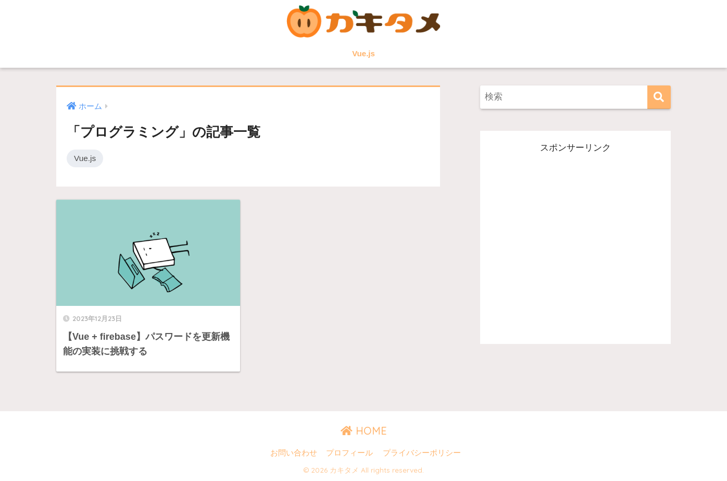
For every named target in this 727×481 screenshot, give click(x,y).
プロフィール (349, 453)
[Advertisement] (575, 245)
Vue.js (363, 53)
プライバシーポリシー (422, 453)
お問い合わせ (293, 453)
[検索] (659, 97)
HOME (364, 430)
